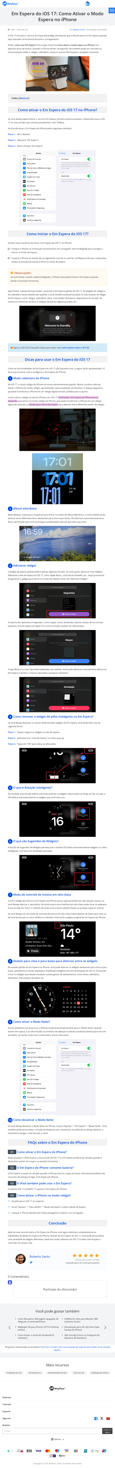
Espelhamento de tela (57, 1373)
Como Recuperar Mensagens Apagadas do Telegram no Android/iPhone (38, 1320)
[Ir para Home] (11, 3)
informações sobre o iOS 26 (75, 347)
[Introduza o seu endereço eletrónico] (52, 1431)
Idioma (57, 1439)
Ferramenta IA (35, 1373)
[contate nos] (112, 10)
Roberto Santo (79, 29)
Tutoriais (7, 1404)
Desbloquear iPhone (100, 1373)
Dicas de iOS (22, 29)
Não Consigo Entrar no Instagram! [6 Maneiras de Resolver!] (81, 1336)
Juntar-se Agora (107, 1431)
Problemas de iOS (14, 1373)
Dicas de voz (79, 1373)
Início (13, 29)
